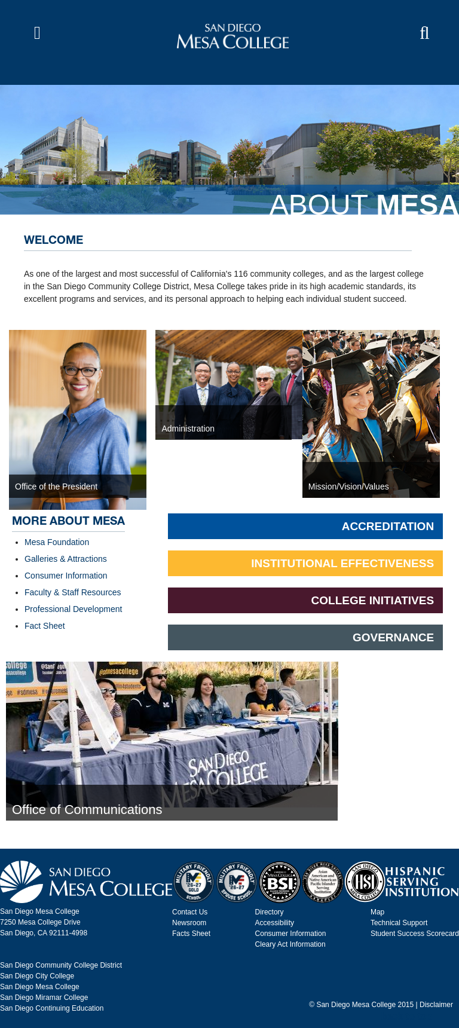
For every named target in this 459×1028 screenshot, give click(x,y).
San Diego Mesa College (39, 987)
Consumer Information (66, 575)
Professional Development (73, 609)
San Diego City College (37, 976)
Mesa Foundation (57, 542)
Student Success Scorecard (415, 933)
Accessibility (274, 923)
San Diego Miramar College (44, 997)
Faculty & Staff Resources (73, 592)
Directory (269, 912)
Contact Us (189, 912)
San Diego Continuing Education (51, 1008)
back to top (406, 1016)
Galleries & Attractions (66, 559)
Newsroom (189, 923)
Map (377, 912)
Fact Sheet (45, 626)
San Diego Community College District (61, 965)
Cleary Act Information (290, 944)
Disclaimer (436, 1005)
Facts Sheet (191, 933)
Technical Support (399, 923)
